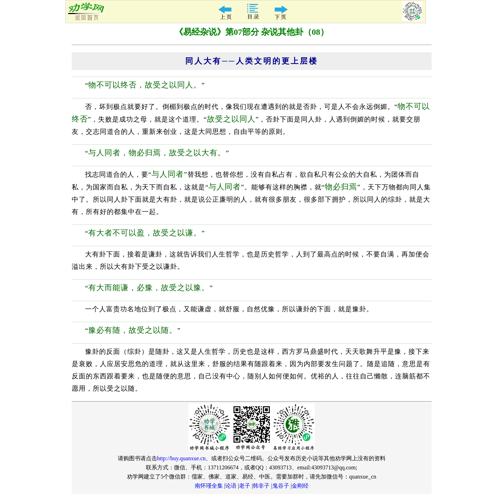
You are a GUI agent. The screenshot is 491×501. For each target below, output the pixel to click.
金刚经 (300, 486)
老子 (244, 486)
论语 (231, 486)
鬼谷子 (280, 486)
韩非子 (261, 486)
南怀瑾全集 (209, 486)
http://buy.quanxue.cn (181, 458)
